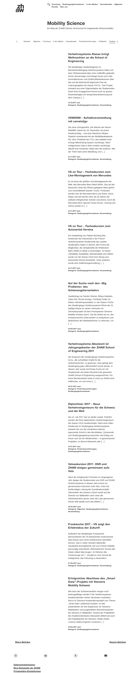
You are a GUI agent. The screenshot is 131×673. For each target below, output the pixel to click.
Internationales (106, 4)
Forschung (56, 4)
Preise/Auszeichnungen (87, 41)
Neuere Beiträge (117, 642)
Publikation (103, 41)
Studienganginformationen (73, 4)
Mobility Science (66, 23)
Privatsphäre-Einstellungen (27, 671)
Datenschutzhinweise (24, 665)
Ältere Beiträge (22, 642)
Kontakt (55, 7)
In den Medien (92, 4)
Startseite (26, 41)
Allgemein (118, 4)
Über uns (64, 7)
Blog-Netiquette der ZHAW (27, 668)
